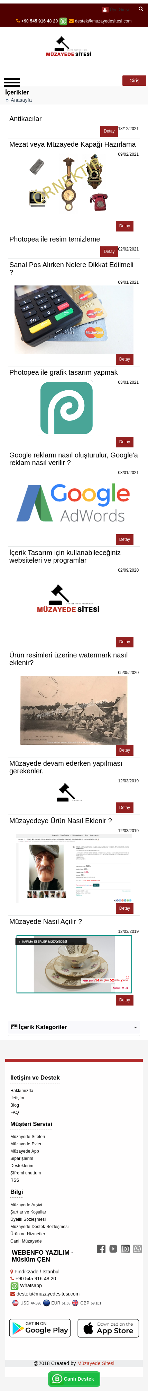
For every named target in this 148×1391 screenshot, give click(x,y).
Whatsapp (26, 1285)
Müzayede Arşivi (26, 1204)
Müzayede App (24, 1151)
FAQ (14, 1112)
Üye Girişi (115, 9)
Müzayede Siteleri (27, 1136)
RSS (14, 1180)
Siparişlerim (21, 1158)
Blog (14, 1105)
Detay (109, 131)
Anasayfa (21, 100)
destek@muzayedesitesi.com (100, 21)
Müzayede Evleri (26, 1144)
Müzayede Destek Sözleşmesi (39, 1226)
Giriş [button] (134, 80)
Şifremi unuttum (25, 1173)
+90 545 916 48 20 (39, 21)
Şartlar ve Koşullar (28, 1212)
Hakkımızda (21, 1090)
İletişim (17, 1097)
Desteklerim (22, 1165)
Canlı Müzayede (26, 1241)
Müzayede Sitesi (95, 1363)
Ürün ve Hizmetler (27, 1233)
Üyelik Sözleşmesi (28, 1219)
